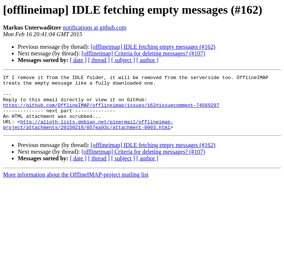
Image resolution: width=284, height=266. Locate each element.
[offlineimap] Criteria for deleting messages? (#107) (143, 53)
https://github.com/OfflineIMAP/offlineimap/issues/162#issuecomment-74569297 (111, 111)
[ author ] (147, 60)
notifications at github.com (94, 27)
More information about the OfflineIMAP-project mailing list (75, 186)
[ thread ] (99, 60)
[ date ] (78, 60)
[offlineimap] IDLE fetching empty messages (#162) (153, 47)
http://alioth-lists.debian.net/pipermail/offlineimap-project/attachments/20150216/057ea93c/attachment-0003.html (88, 134)
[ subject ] (123, 60)
